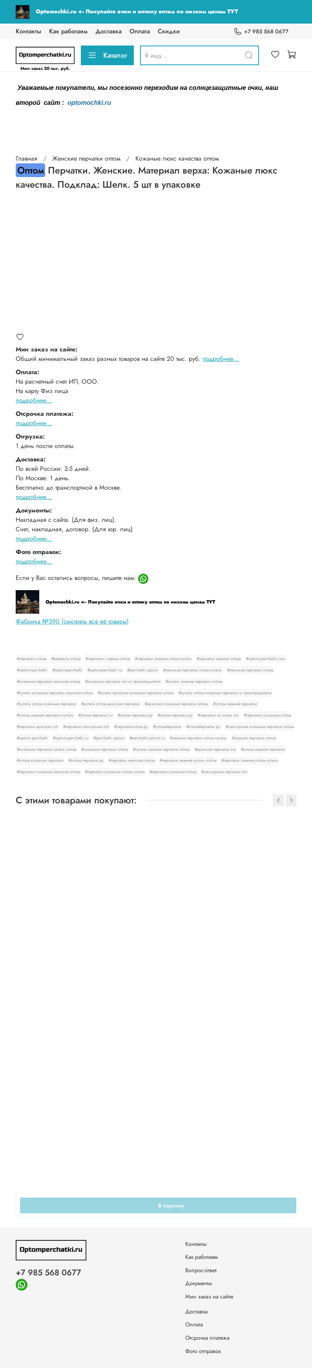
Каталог (107, 55)
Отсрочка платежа (207, 1338)
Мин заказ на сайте (209, 1296)
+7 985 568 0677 (261, 31)
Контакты (28, 31)
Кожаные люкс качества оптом (177, 158)
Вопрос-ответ (201, 1270)
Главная (26, 158)
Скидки (169, 31)
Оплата (140, 31)
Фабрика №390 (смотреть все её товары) (72, 621)
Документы (198, 1283)
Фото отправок (203, 1351)
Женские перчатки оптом (86, 158)
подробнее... (221, 358)
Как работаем (68, 31)
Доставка (108, 31)
